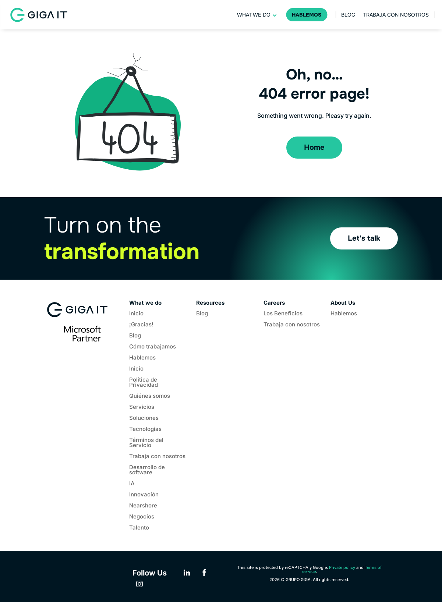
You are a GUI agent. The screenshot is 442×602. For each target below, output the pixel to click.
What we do (253, 14)
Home (314, 147)
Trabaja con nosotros (396, 14)
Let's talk (364, 238)
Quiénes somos (149, 396)
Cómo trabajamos (152, 347)
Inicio (136, 314)
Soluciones (144, 418)
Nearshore (143, 506)
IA (132, 484)
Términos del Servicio (146, 443)
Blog (348, 14)
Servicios (141, 407)
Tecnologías (145, 429)
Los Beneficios (283, 314)
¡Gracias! (141, 325)
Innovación (144, 495)
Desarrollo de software (147, 470)
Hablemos (306, 14)
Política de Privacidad (143, 382)
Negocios (141, 517)
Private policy (342, 567)
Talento (139, 528)
